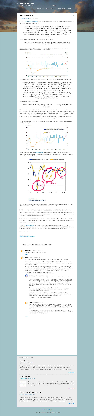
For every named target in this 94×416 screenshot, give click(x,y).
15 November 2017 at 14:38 (35, 257)
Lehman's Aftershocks (25, 235)
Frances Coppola (33, 275)
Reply (26, 254)
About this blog (50, 8)
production (37, 244)
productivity (44, 244)
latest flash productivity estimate (32, 21)
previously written (39, 152)
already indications (30, 225)
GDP (28, 244)
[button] (73, 16)
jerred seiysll (28, 250)
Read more (71, 372)
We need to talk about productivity (27, 236)
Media (69, 8)
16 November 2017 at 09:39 (39, 302)
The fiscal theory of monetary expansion (31, 392)
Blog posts (40, 8)
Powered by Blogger (47, 409)
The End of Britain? (25, 376)
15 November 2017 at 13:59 (37, 250)
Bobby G (27, 257)
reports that (25, 227)
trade (50, 244)
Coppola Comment (27, 3)
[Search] (76, 4)
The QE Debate (61, 8)
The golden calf (24, 360)
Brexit (24, 244)
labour (32, 244)
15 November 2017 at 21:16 (43, 274)
